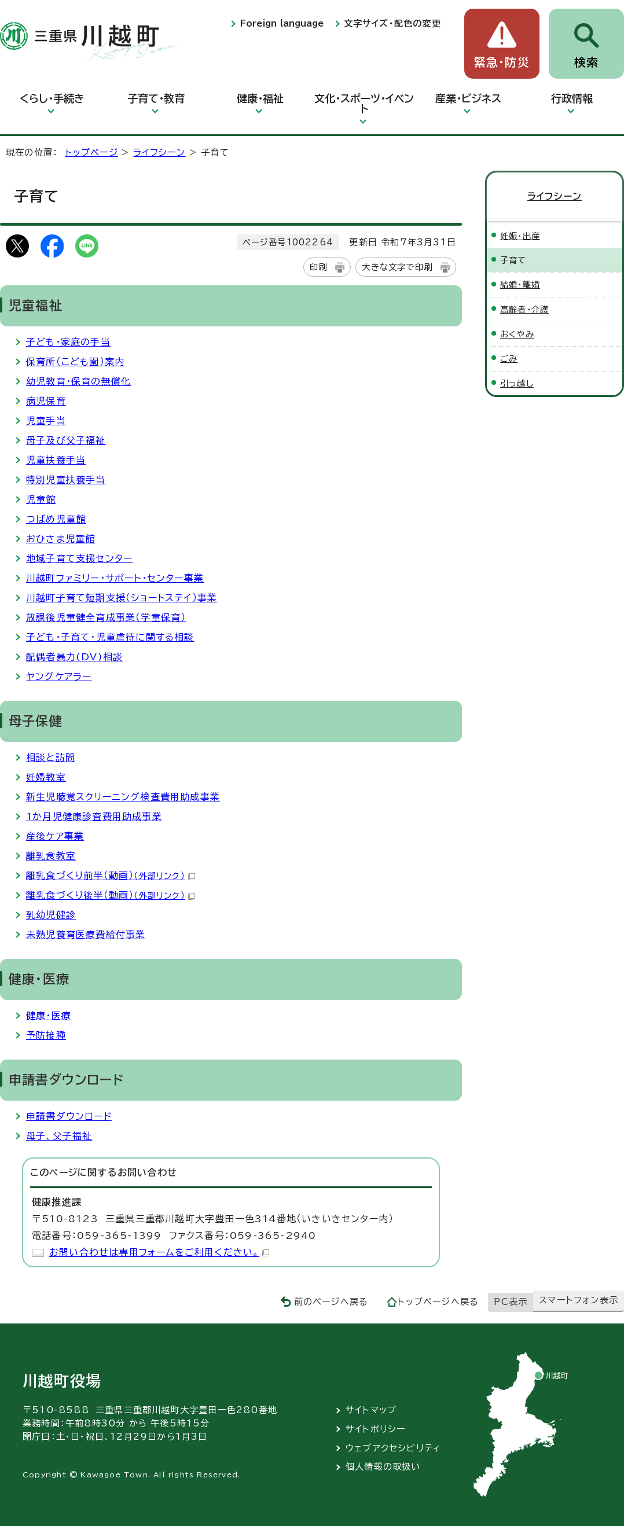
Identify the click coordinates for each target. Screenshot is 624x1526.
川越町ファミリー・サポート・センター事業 (115, 578)
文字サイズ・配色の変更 (392, 23)
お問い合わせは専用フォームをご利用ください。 (159, 1252)
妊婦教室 (46, 777)
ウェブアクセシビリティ (393, 1448)
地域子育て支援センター (79, 558)
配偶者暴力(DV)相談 (74, 656)
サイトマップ (371, 1410)
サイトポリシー (376, 1429)
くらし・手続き (52, 98)
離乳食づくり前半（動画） (110, 875)
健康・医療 (48, 1015)
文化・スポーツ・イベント (364, 103)
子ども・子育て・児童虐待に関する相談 (110, 637)
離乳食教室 (51, 856)
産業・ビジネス (468, 98)
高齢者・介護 (524, 309)
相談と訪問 (50, 757)
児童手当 (46, 420)
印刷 (318, 267)
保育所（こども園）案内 (75, 361)
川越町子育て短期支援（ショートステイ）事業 (121, 597)
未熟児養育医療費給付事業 (85, 934)
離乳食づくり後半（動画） (110, 895)
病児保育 (46, 401)
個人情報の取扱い (383, 1466)
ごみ (508, 358)
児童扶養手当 (56, 460)
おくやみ (517, 334)
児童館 (41, 499)
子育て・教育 (156, 98)
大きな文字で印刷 (397, 267)
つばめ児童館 (56, 519)
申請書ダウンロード (69, 1116)
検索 (586, 62)
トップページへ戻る (438, 1301)
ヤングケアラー (58, 676)
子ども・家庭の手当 (68, 342)
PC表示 (510, 1301)
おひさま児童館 (60, 538)
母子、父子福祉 (59, 1136)
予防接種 (46, 1035)
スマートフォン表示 (578, 1300)
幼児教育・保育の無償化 (78, 381)
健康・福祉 (260, 98)
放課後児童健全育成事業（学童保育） (106, 617)
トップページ (91, 152)
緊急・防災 (502, 62)
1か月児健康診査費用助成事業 (94, 816)
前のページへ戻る (331, 1301)
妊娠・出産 (520, 235)
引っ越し (517, 383)
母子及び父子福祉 (66, 440)
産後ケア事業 (55, 836)
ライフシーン (159, 152)
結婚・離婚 (520, 284)
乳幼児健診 (51, 915)
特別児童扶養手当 (66, 479)
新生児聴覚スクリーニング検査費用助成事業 (123, 796)
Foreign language (282, 23)
